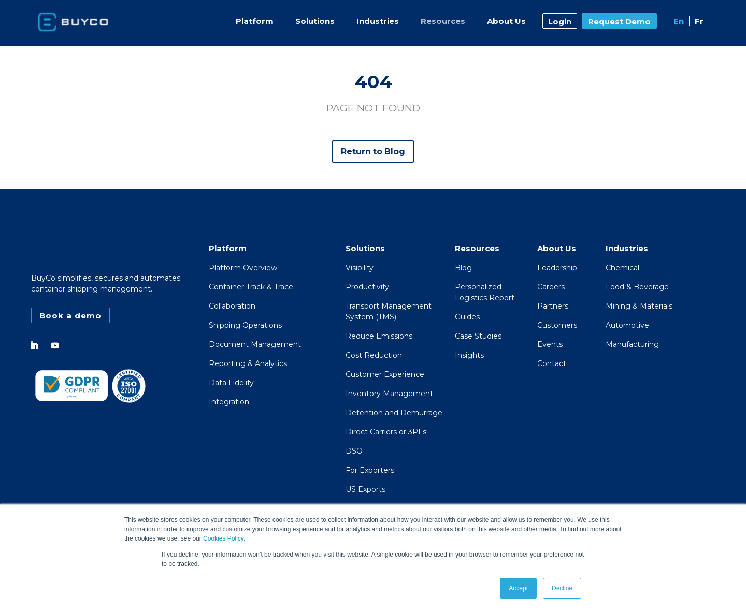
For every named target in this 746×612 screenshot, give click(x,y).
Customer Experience (385, 375)
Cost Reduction (374, 355)
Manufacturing (632, 344)
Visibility (360, 268)
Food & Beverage (637, 287)
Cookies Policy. (224, 539)
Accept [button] (518, 588)
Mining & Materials (639, 306)
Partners (552, 306)
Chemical (622, 268)
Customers (557, 325)
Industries (377, 21)
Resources (443, 21)
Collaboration (232, 306)
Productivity (367, 287)
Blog (463, 268)
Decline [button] (562, 588)
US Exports (365, 489)
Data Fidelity (231, 383)
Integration (229, 402)
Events (550, 344)
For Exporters (370, 470)
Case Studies (478, 336)
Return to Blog (373, 151)
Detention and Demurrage (394, 413)
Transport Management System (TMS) (389, 312)
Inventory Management (389, 394)
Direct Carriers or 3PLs (386, 432)
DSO (354, 451)
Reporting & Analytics (248, 364)
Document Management (255, 344)
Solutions (315, 21)
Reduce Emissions (379, 336)
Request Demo (619, 21)
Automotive (627, 325)
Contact (551, 364)
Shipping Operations (245, 325)
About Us (506, 21)
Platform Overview (243, 268)
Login (559, 21)
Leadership (557, 268)
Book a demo (70, 315)
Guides (467, 317)
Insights (469, 355)
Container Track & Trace (251, 287)
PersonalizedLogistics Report (484, 293)
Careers (551, 287)
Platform (255, 21)
